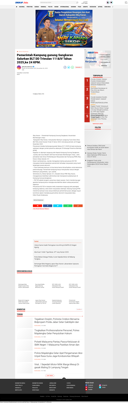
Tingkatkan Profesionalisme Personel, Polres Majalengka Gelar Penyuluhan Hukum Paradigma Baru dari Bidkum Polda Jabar (56, 333)
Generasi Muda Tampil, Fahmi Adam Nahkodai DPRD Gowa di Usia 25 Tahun (97, 155)
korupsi (85, 6)
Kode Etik (53, 396)
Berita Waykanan (23, 51)
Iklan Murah (84, 396)
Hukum (56, 6)
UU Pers (48, 396)
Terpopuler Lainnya (98, 123)
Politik (50, 6)
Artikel (100, 6)
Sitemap (59, 396)
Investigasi (35, 390)
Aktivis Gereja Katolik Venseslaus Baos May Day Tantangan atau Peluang (99, 117)
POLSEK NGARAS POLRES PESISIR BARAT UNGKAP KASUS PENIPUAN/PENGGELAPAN (99, 100)
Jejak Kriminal (70, 385)
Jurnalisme (52, 383)
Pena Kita (35, 387)
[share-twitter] (68, 67)
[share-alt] (37, 205)
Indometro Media (20, 383)
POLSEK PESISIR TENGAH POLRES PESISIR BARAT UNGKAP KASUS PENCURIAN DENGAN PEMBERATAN (100, 82)
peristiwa (30, 6)
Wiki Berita (52, 385)
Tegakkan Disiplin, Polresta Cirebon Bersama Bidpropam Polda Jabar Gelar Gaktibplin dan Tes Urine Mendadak (56, 322)
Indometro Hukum (37, 383)
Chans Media (36, 385)
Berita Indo (52, 387)
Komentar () (79, 67)
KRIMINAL (43, 6)
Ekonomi (73, 6)
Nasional (22, 6)
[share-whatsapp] (72, 67)
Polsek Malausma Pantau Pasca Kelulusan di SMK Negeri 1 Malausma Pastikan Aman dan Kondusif (56, 344)
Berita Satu (18, 390)
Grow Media (69, 387)
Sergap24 (52, 390)
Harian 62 (18, 387)
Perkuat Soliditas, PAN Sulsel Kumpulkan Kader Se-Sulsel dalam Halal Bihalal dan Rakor (98, 147)
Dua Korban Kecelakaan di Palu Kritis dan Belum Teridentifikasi (99, 90)
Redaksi (42, 396)
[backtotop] (64, 379)
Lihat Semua (50, 375)
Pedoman (65, 396)
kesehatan (93, 6)
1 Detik (68, 383)
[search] (59, 2)
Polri (79, 6)
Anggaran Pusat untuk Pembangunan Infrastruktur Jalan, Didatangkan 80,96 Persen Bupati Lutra (98, 163)
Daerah (37, 6)
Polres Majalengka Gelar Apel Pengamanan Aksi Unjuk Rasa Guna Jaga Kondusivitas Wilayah (58, 354)
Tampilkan (79, 309)
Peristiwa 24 (18, 385)
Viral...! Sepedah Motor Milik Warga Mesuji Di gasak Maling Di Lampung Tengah (56, 366)
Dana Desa (107, 6)
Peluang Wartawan (75, 396)
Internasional (64, 6)
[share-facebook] (65, 67)
